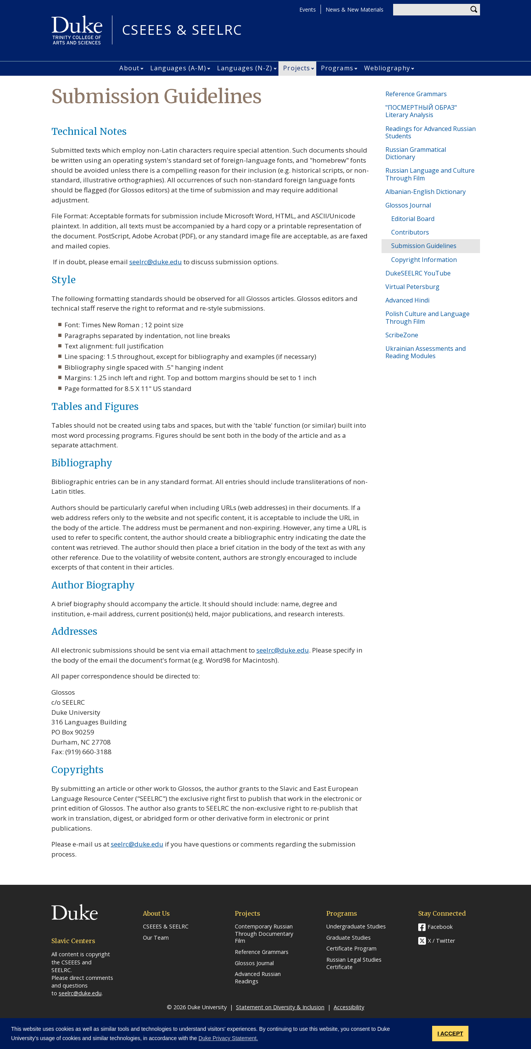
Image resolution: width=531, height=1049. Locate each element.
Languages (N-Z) (245, 68)
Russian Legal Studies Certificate (354, 963)
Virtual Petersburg (412, 286)
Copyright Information (424, 259)
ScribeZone (401, 335)
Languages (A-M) (178, 68)
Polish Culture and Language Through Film (427, 317)
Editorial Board (412, 218)
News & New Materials (354, 9)
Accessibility (349, 1007)
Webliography (387, 68)
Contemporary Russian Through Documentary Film (264, 933)
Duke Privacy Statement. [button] (228, 1038)
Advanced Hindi (407, 300)
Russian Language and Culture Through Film (430, 174)
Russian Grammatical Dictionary (415, 153)
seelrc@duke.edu (155, 261)
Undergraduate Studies (356, 926)
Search (474, 9)
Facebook (440, 926)
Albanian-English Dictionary (425, 191)
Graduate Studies (348, 937)
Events (307, 9)
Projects (296, 68)
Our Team (156, 937)
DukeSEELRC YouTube (418, 273)
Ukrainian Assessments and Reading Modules (425, 352)
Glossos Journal (408, 205)
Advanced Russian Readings (258, 978)
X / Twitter (441, 940)
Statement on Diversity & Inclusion (280, 1007)
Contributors (410, 232)
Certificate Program (351, 948)
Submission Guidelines (423, 245)
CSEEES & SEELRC (182, 30)
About (129, 68)
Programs (337, 68)
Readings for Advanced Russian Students (430, 132)
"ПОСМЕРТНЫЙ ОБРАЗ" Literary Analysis (421, 111)
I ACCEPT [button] (450, 1033)
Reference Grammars (416, 94)
